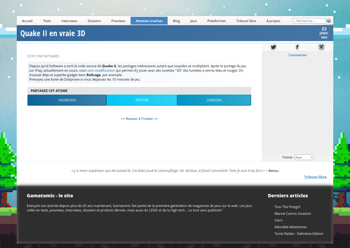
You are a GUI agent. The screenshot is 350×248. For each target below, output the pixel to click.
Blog (176, 21)
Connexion (297, 59)
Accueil (27, 21)
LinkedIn (214, 104)
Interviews (69, 21)
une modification (101, 74)
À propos (273, 21)
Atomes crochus (149, 21)
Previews (118, 21)
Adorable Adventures (291, 231)
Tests (47, 21)
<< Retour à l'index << (139, 122)
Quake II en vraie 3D (52, 35)
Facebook (67, 104)
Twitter (141, 104)
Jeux (193, 21)
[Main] (155, 21)
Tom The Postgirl (287, 211)
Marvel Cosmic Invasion (293, 217)
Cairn (279, 224)
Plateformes (216, 21)
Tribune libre (246, 21)
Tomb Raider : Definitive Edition (299, 237)
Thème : (297, 161)
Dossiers (94, 21)
